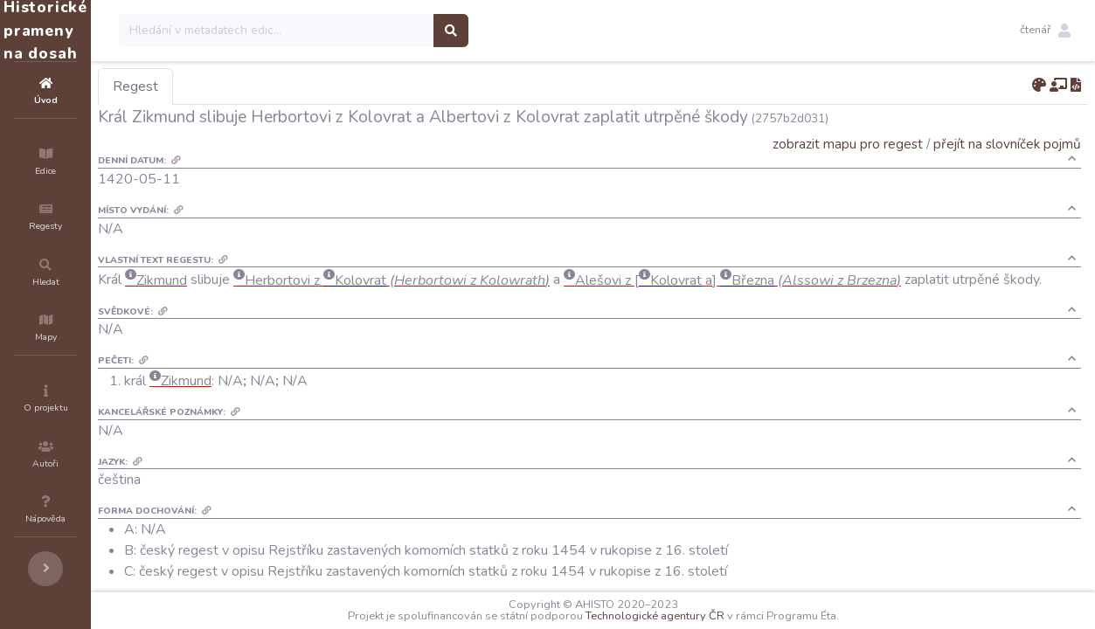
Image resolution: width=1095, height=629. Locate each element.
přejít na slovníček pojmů (1007, 144)
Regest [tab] (240, 86)
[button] (1045, 30)
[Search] (381, 30)
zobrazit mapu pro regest (848, 144)
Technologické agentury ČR (707, 616)
